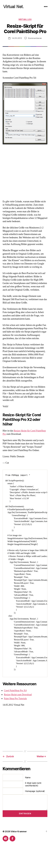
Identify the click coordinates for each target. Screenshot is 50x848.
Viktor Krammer (19, 831)
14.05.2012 (17, 38)
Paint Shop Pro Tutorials (15, 698)
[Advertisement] (25, 172)
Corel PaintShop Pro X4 (15, 690)
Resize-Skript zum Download (18, 694)
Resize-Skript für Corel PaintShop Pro (25, 28)
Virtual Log (25, 19)
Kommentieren (35, 38)
